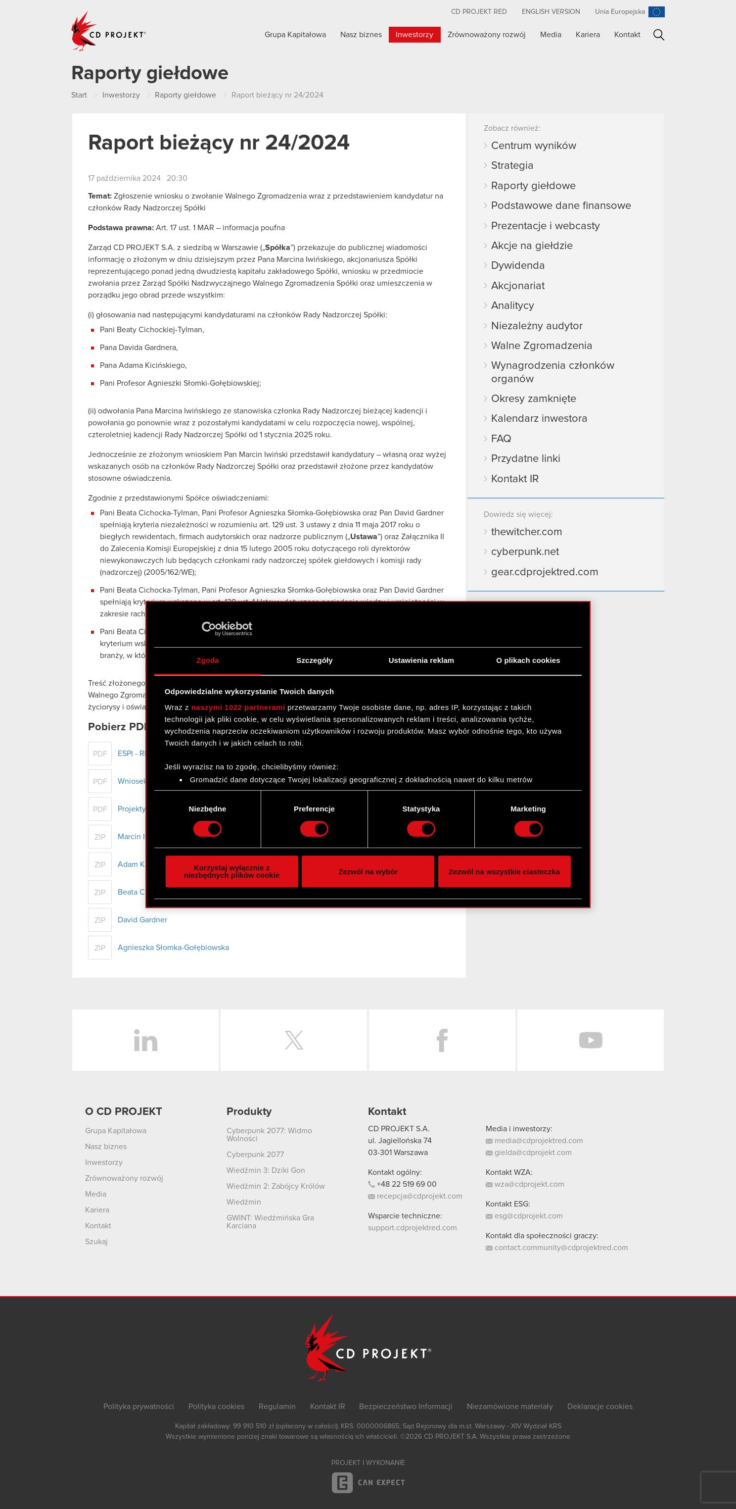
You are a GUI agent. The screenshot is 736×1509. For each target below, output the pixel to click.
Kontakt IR (515, 479)
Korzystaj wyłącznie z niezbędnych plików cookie (231, 871)
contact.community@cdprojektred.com (557, 1248)
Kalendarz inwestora (539, 418)
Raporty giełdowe (533, 186)
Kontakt (627, 35)
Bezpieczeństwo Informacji (406, 1406)
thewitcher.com (526, 532)
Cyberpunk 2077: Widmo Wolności (269, 1135)
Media (550, 35)
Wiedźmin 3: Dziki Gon (266, 1170)
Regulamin (277, 1406)
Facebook (442, 1040)
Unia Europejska (620, 11)
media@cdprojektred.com (534, 1141)
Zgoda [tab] (207, 660)
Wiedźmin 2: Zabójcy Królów (276, 1186)
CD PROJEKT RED (479, 11)
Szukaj (659, 35)
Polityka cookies (216, 1406)
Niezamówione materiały (510, 1406)
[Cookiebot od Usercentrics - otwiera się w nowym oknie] (209, 628)
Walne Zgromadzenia (542, 346)
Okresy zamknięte (533, 399)
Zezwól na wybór (368, 871)
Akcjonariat (518, 286)
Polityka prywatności (138, 1406)
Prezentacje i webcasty (545, 226)
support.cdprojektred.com (412, 1228)
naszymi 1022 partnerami (238, 707)
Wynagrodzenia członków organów (552, 372)
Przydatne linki (525, 458)
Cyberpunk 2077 (255, 1154)
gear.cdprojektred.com (544, 572)
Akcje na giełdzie (532, 246)
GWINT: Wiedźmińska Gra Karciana (270, 1222)
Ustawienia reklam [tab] (422, 660)
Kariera (588, 35)
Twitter (294, 1040)
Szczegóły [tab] (314, 660)
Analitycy (512, 306)
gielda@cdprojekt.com (529, 1153)
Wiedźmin (244, 1202)
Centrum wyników (533, 146)
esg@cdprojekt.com (524, 1216)
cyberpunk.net (525, 552)
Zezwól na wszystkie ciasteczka (504, 871)
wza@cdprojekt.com (525, 1184)
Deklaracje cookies (600, 1406)
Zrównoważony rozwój (487, 35)
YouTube (590, 1040)
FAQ (501, 439)
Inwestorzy (414, 35)
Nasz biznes (361, 35)
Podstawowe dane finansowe (561, 206)
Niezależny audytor (537, 326)
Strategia (512, 165)
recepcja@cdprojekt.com (415, 1196)
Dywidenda (518, 265)
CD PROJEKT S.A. (399, 1129)
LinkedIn (145, 1040)
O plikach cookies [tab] (528, 660)
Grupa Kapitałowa (295, 35)
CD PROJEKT (108, 31)
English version (551, 11)
